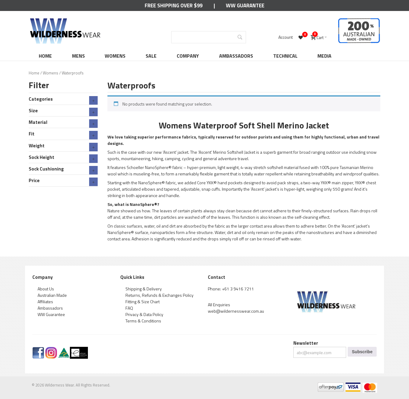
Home (45, 55)
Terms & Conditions (143, 321)
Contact (216, 277)
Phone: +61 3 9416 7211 (231, 289)
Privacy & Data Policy (144, 314)
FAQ (129, 308)
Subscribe (362, 351)
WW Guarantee (245, 5)
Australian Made (52, 295)
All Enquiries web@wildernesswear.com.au (236, 307)
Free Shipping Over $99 (173, 5)
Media (324, 55)
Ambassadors (236, 55)
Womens (115, 55)
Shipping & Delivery (143, 289)
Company (188, 55)
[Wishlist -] (301, 37)
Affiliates (45, 301)
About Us (46, 289)
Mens (78, 55)
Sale (151, 55)
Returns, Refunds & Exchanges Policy (159, 295)
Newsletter (305, 343)
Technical (285, 55)
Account (285, 37)
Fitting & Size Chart (142, 301)
